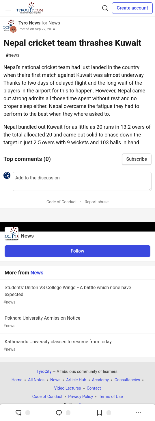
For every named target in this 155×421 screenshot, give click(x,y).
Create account (132, 8)
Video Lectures (67, 388)
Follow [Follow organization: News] (77, 251)
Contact (94, 388)
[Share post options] (138, 412)
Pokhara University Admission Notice (76, 322)
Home (17, 380)
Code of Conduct (61, 202)
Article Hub (76, 380)
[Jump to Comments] (62, 413)
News (54, 23)
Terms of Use (111, 396)
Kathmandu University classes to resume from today (76, 345)
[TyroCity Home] (29, 8)
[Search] (105, 8)
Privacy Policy (80, 396)
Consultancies (127, 380)
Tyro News (29, 23)
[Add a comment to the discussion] (82, 181)
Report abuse (97, 202)
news (12, 55)
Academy (100, 380)
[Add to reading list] (103, 413)
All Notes (36, 380)
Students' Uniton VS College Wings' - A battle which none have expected (76, 295)
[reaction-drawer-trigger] (22, 413)
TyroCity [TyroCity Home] (44, 371)
